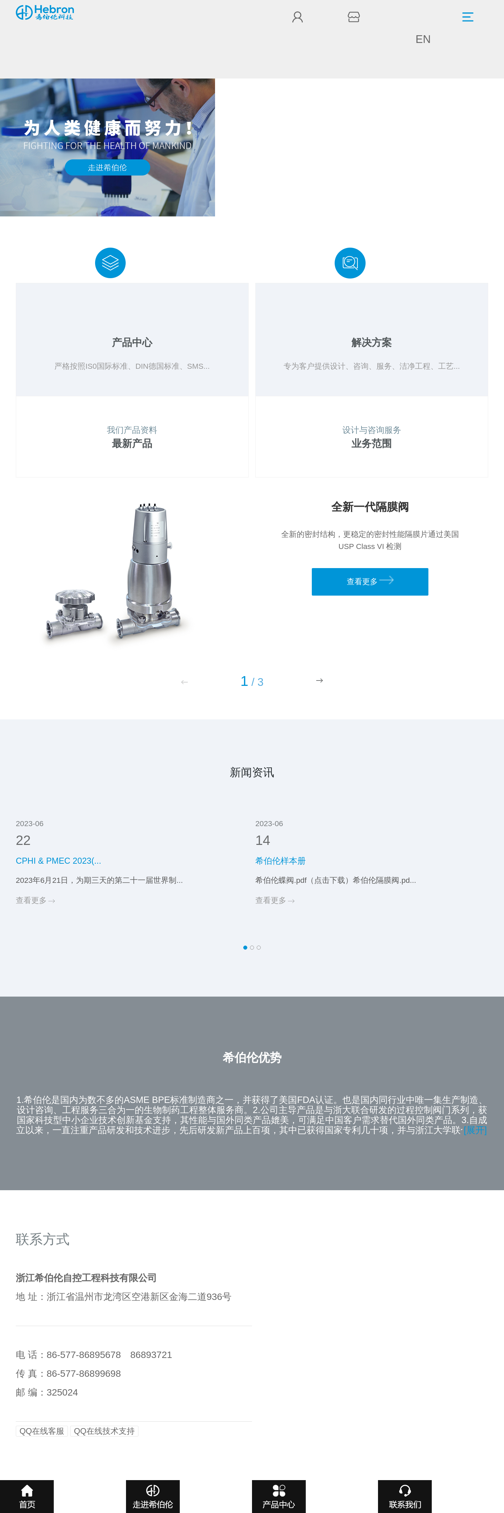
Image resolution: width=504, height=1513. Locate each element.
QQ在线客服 (41, 1430)
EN (423, 39)
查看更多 (370, 581)
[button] (319, 680)
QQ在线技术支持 (104, 1430)
